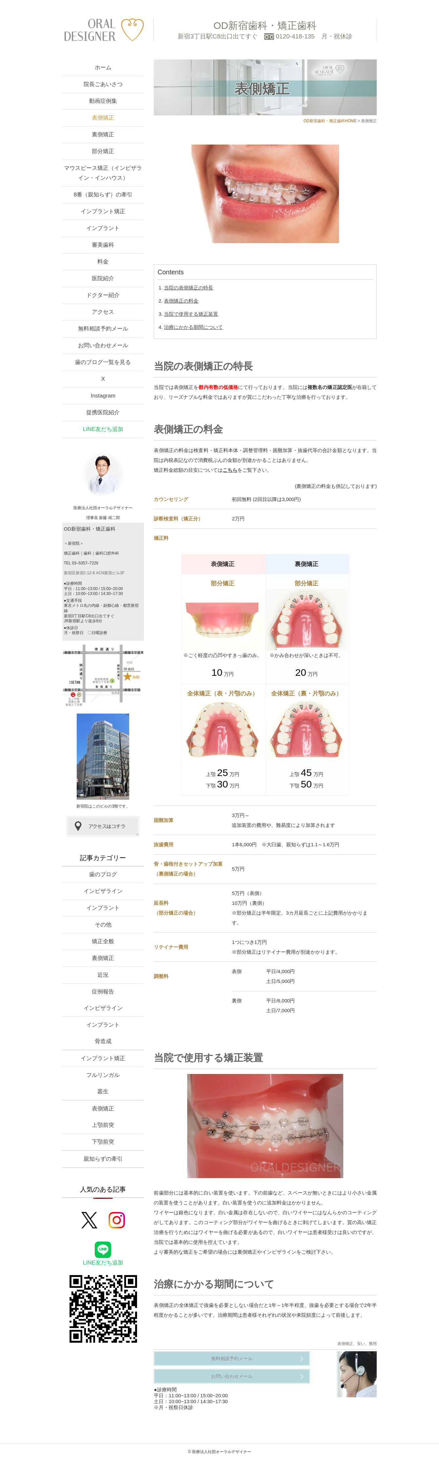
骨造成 (103, 1041)
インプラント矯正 (103, 211)
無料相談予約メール (231, 1358)
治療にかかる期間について (193, 327)
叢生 (103, 1091)
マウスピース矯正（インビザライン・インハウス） (103, 173)
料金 (103, 262)
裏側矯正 (103, 134)
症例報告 (103, 992)
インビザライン (103, 891)
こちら (230, 470)
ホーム (103, 67)
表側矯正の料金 (181, 301)
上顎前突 (103, 1125)
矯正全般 (103, 941)
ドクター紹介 (103, 295)
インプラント (103, 228)
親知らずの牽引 (103, 1159)
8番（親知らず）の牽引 (103, 195)
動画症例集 (103, 101)
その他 (103, 925)
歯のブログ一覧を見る (103, 362)
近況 (103, 975)
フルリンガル (103, 1075)
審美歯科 (103, 245)
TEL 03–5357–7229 (81, 563)
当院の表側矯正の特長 (188, 287)
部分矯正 (103, 151)
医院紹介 (103, 278)
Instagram (103, 396)
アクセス (103, 312)
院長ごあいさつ (103, 84)
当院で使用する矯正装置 (191, 314)
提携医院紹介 (103, 412)
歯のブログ (103, 874)
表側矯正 (103, 118)
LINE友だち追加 (103, 429)
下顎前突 (103, 1142)
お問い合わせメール (231, 1376)
